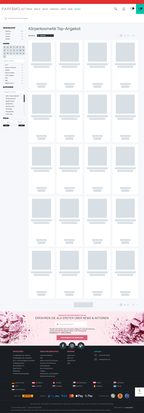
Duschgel (9, 109)
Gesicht (45, 9)
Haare (70, 9)
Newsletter (16, 371)
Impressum (71, 355)
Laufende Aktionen (46, 355)
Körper (63, 9)
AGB (68, 363)
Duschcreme (10, 106)
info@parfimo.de (104, 359)
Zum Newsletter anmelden (72, 338)
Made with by (123, 407)
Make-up (37, 9)
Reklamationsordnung (47, 376)
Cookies (42, 371)
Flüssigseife (10, 111)
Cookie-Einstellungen (35, 407)
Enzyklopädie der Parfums (21, 355)
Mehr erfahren (66, 332)
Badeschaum (10, 101)
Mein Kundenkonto (46, 368)
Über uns (70, 358)
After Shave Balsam (12, 96)
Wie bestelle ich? (18, 366)
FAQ (41, 358)
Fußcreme (9, 114)
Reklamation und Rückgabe (49, 373)
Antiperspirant (11, 98)
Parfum (29, 9)
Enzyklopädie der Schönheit (22, 358)
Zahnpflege (54, 9)
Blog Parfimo (17, 368)
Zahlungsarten (45, 366)
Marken (77, 9)
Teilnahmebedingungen (21, 373)
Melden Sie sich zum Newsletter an (72, 317)
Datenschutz (71, 360)
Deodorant (9, 104)
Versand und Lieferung (48, 363)
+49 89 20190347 (104, 355)
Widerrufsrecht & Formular (49, 360)
